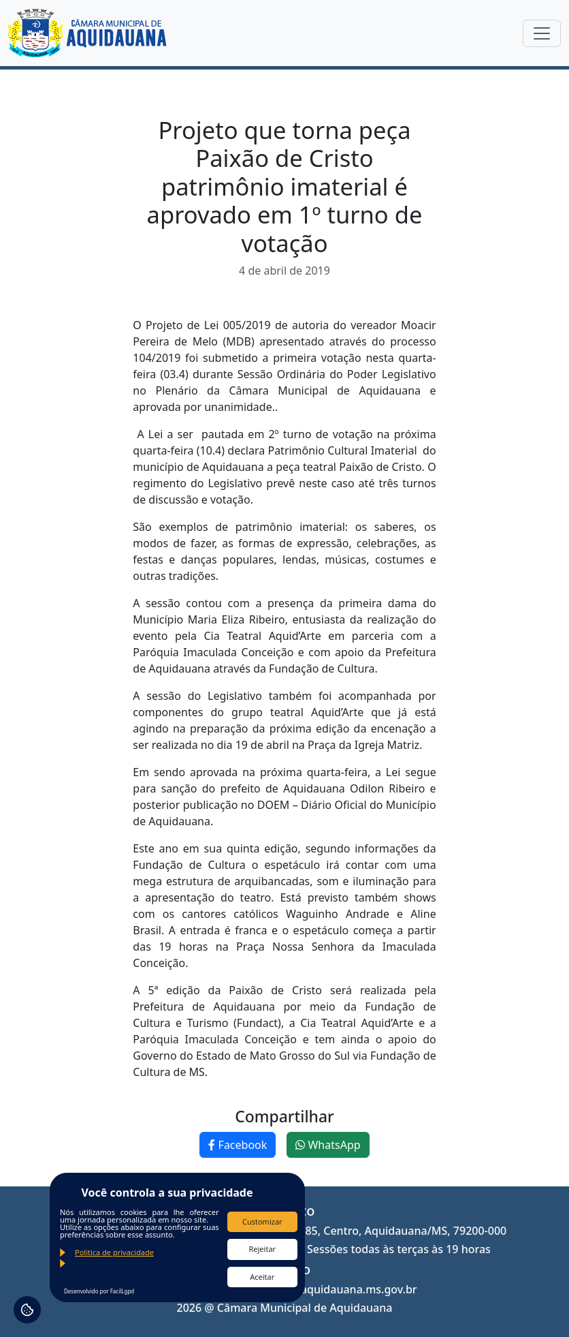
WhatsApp (327, 1144)
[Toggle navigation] (542, 33)
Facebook (237, 1144)
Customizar (262, 1221)
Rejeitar (262, 1249)
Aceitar (262, 1277)
